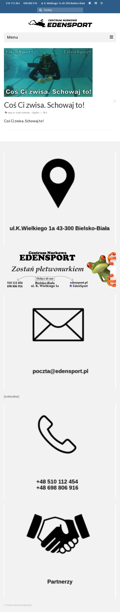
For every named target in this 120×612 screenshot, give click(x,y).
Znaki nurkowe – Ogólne (27, 112)
